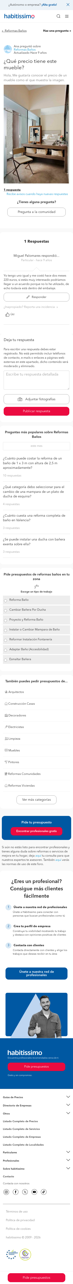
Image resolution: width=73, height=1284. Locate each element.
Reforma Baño (19, 600)
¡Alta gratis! (49, 4)
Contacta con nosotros (16, 1183)
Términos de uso (17, 1211)
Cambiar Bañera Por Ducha (27, 609)
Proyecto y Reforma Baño (26, 619)
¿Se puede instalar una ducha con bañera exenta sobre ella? (34, 542)
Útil (9, 314)
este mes (36, 446)
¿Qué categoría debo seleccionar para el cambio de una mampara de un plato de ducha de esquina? (33, 491)
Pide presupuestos (36, 1277)
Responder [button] (36, 297)
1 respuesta (12, 190)
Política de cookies (18, 1229)
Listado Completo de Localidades (23, 1145)
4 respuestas (11, 504)
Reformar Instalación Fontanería (30, 639)
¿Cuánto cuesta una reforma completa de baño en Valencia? (34, 518)
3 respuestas (11, 528)
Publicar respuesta (36, 411)
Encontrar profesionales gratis (36, 831)
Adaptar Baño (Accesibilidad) (29, 649)
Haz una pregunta (56, 31)
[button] (36, 1097)
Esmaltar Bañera (20, 659)
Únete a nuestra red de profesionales (36, 973)
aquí (38, 855)
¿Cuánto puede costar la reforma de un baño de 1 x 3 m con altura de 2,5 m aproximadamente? (32, 463)
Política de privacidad (20, 1220)
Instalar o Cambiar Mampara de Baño (34, 629)
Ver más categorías (36, 799)
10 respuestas (12, 475)
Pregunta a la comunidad (36, 212)
